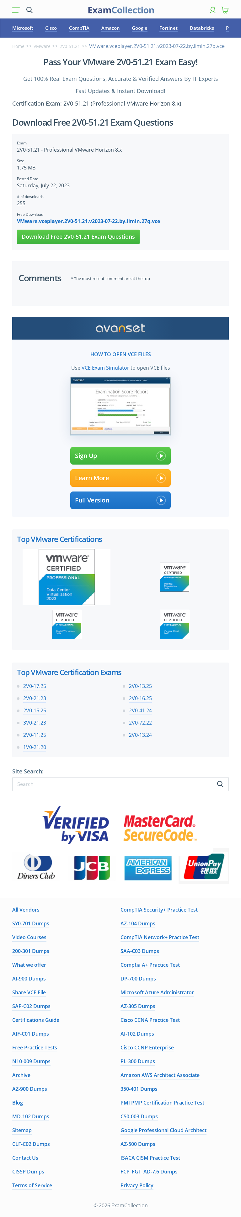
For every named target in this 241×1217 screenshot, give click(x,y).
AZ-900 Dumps (29, 1088)
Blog (17, 1102)
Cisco (51, 28)
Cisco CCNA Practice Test (150, 1020)
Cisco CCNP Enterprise (147, 1047)
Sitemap (22, 1130)
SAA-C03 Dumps (139, 951)
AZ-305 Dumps (137, 1006)
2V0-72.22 (140, 722)
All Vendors (26, 909)
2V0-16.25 (140, 698)
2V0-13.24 (140, 734)
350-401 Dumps (139, 1088)
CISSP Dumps (28, 1171)
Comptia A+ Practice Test (150, 964)
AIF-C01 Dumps (30, 1033)
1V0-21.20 (34, 747)
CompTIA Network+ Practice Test (159, 937)
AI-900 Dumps (29, 978)
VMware (42, 46)
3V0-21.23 (34, 722)
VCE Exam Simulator (105, 367)
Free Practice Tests (34, 1047)
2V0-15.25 (34, 710)
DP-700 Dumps (138, 978)
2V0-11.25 (34, 734)
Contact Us (25, 1157)
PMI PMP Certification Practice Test (162, 1102)
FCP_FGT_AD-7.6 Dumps (149, 1171)
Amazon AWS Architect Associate (160, 1075)
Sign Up (120, 456)
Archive (21, 1075)
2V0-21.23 (34, 698)
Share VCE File (29, 992)
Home (18, 46)
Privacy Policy (136, 1185)
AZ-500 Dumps (137, 1144)
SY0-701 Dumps (30, 923)
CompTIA (79, 28)
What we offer (29, 964)
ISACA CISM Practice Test (150, 1157)
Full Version (120, 500)
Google (139, 28)
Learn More (120, 478)
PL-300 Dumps (137, 1061)
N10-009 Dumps (31, 1061)
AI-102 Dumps (137, 1033)
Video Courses (29, 937)
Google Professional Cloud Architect (163, 1130)
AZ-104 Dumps (137, 923)
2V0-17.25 (34, 686)
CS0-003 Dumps (139, 1116)
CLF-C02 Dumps (31, 1144)
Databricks (202, 28)
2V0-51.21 (70, 46)
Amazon (110, 28)
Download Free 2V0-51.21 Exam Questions (78, 236)
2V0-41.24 (140, 710)
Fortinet (168, 28)
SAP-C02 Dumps (31, 1006)
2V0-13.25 (140, 686)
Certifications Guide (35, 1020)
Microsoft (22, 28)
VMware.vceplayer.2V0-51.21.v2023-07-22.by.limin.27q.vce (88, 221)
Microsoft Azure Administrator (157, 992)
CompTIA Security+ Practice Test (159, 909)
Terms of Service (32, 1185)
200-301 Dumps (30, 951)
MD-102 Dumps (30, 1116)
